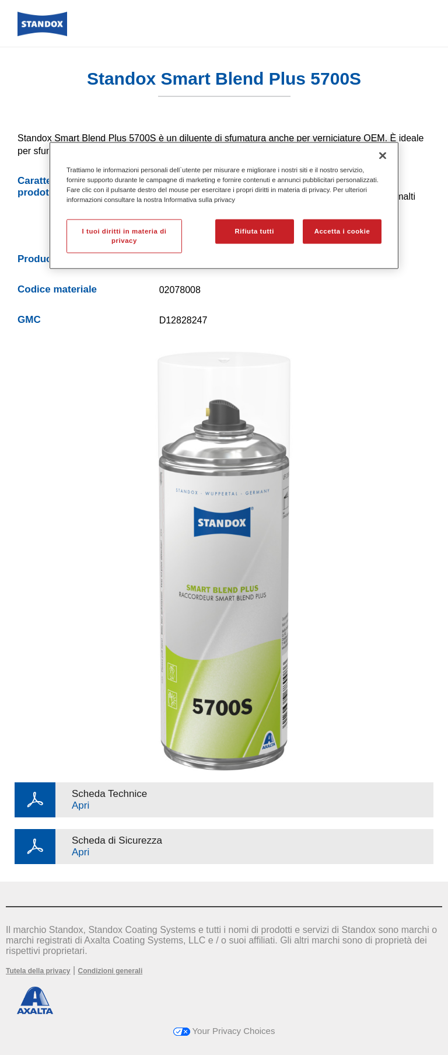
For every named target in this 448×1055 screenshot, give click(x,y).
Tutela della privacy (38, 971)
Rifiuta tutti (254, 231)
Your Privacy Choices (224, 1031)
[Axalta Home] (42, 33)
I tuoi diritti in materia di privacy (124, 236)
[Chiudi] (383, 156)
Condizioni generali (110, 971)
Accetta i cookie (342, 231)
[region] (224, 206)
